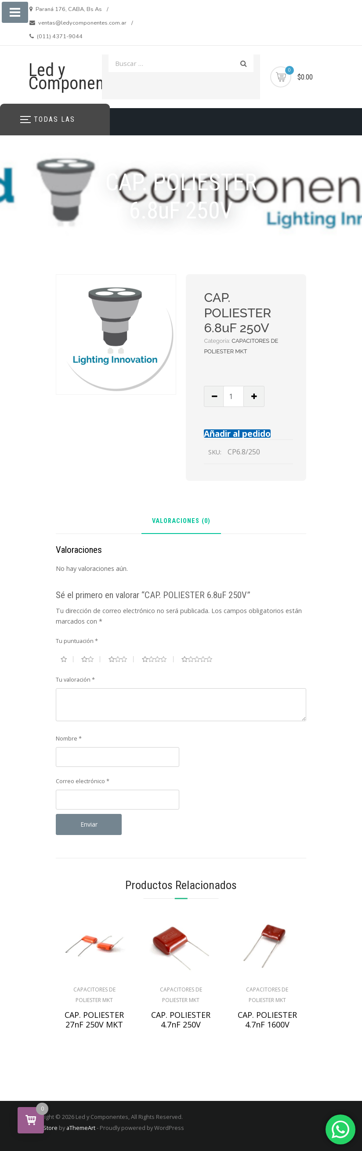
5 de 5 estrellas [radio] (200, 659)
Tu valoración (75, 679)
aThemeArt (80, 1128)
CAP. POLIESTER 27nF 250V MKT (94, 1019)
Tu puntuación (77, 641)
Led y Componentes (77, 77)
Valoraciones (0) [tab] (181, 521)
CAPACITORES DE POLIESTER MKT (94, 995)
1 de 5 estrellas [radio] (67, 659)
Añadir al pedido (237, 433)
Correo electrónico (82, 781)
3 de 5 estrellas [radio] (121, 659)
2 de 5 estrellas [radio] (90, 659)
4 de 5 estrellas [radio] (158, 659)
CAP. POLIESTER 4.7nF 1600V (267, 1019)
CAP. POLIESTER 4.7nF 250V (180, 1019)
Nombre (69, 738)
